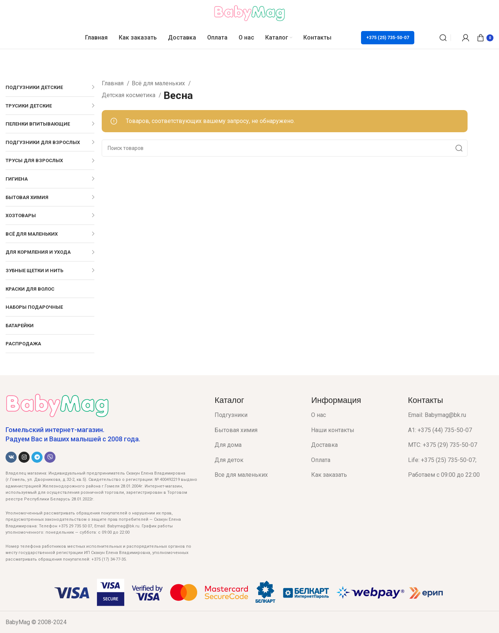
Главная (113, 83)
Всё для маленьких (159, 83)
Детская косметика (129, 95)
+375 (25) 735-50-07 (387, 37)
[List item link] (257, 415)
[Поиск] (443, 37)
